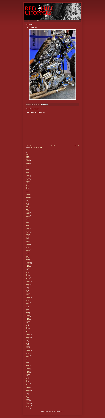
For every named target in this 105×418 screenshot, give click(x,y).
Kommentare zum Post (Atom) (36, 147)
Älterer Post (76, 145)
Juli (26, 165)
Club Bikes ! (32, 20)
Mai (26, 168)
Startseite (53, 145)
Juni (26, 166)
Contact (48, 20)
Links (43, 20)
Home (26, 20)
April (27, 154)
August (27, 181)
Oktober (27, 178)
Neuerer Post (28, 145)
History (38, 20)
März (27, 156)
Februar (27, 157)
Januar (27, 159)
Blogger (62, 411)
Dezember (28, 160)
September (28, 163)
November (28, 162)
